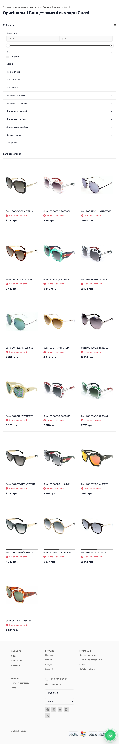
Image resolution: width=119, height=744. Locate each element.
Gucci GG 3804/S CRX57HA (19, 279)
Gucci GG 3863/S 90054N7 (94, 416)
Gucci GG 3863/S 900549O (56, 416)
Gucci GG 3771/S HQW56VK (94, 552)
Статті (82, 664)
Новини (48, 660)
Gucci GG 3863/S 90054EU (94, 279)
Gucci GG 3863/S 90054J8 (57, 211)
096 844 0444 (59, 678)
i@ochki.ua (56, 684)
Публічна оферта (87, 669)
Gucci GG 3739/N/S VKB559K (20, 552)
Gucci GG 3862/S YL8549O (56, 279)
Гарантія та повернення (90, 660)
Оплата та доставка (88, 655)
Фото (13, 688)
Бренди (15, 665)
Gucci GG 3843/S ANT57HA (19, 211)
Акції (14, 656)
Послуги (16, 661)
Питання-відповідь (20, 683)
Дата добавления (12, 154)
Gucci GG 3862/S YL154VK (56, 484)
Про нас (49, 655)
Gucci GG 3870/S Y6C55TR (94, 484)
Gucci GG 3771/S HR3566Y (56, 348)
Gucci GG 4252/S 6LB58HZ (19, 348)
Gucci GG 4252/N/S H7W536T (96, 211)
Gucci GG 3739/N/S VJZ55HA (20, 484)
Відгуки (48, 664)
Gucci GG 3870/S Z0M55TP (19, 416)
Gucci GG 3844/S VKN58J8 (57, 552)
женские (14, 56)
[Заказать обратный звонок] (110, 735)
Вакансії (49, 669)
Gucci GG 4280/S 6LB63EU (94, 348)
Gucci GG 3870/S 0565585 (19, 620)
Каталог (16, 651)
